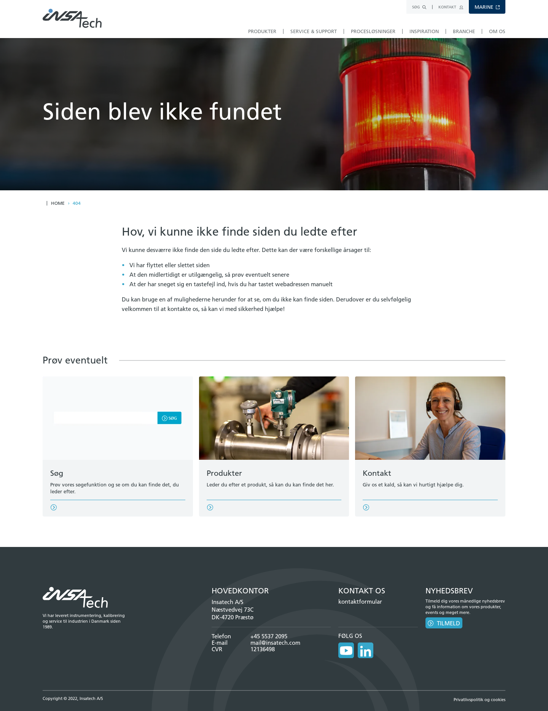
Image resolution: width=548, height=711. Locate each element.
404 (77, 203)
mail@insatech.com (275, 642)
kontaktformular (360, 601)
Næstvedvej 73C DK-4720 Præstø (232, 613)
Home (58, 203)
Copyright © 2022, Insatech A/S (73, 695)
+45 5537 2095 (268, 636)
